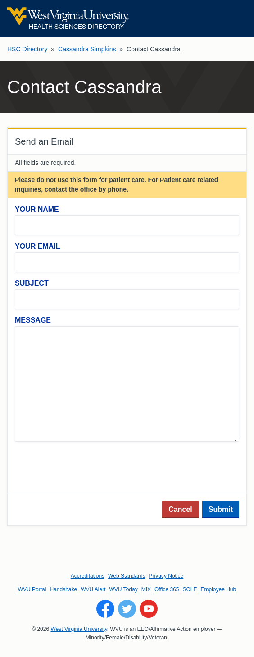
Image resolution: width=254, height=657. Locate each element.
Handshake (63, 589)
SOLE (189, 589)
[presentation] (83, 468)
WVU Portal (32, 589)
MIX (146, 589)
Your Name (37, 209)
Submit (221, 509)
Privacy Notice (166, 576)
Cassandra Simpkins (87, 49)
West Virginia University (78, 629)
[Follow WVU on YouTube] (149, 609)
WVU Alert (93, 589)
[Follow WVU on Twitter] (127, 609)
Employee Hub (218, 589)
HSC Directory (27, 49)
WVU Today (123, 589)
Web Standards (126, 576)
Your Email (37, 246)
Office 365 (166, 589)
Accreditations (87, 576)
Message (33, 320)
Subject (32, 283)
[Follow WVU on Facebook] (105, 609)
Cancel (180, 509)
